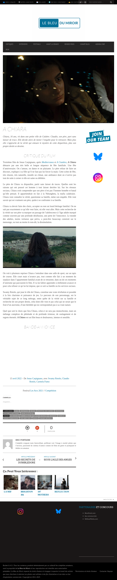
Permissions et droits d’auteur (86, 571)
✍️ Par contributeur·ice (77, 2)
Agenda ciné (100, 44)
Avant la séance (52, 44)
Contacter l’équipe (106, 571)
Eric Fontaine (23, 440)
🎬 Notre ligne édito (25, 2)
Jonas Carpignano (34, 378)
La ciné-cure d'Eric (11, 413)
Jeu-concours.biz (91, 516)
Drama (33, 411)
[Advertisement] (96, 541)
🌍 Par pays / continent (57, 2)
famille (61, 416)
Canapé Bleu (85, 44)
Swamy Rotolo (54, 378)
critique (52, 416)
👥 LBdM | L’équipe (9, 2)
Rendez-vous (69, 44)
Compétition (50, 390)
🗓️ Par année (41, 2)
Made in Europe (27, 413)
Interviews (23, 44)
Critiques (9, 44)
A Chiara (14, 416)
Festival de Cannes (45, 411)
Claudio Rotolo (40, 416)
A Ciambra (61, 162)
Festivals (37, 44)
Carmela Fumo (42, 381)
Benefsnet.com (90, 513)
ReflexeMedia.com (91, 519)
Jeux (7, 50)
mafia (35, 418)
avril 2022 (17, 378)
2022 (16, 411)
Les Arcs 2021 (36, 390)
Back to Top (108, 499)
